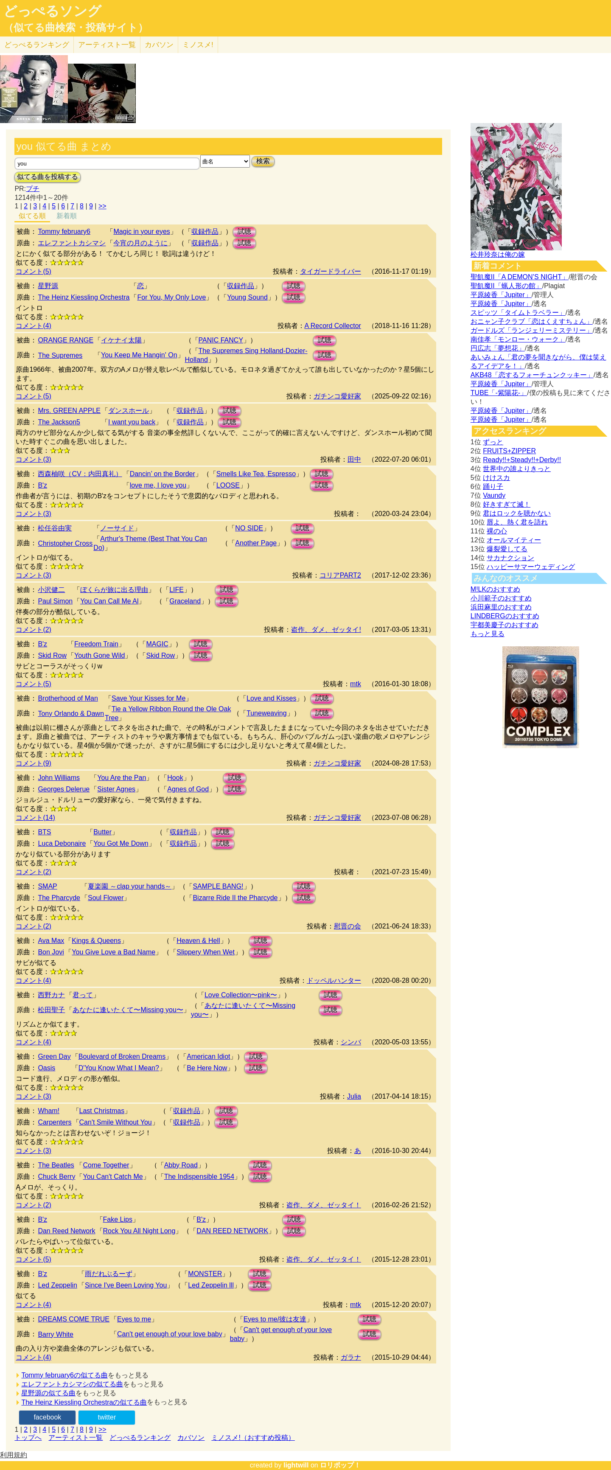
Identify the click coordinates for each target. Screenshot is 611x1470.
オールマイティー (514, 540)
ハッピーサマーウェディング (531, 566)
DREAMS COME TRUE (73, 1319)
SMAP (47, 886)
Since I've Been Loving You (126, 1285)
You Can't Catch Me (113, 1176)
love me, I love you (158, 485)
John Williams (59, 777)
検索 (263, 161)
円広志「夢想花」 (498, 348)
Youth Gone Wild (99, 655)
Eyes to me (134, 1319)
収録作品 (205, 231)
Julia (354, 1096)
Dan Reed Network (66, 1230)
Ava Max (51, 940)
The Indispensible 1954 (199, 1176)
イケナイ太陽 (121, 340)
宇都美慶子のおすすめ (504, 624)
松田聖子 (51, 1009)
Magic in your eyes (141, 231)
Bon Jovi (51, 952)
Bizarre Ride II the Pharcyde (235, 897)
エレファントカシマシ (72, 243)
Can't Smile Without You (115, 1122)
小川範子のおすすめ (501, 598)
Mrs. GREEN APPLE (69, 410)
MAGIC (157, 644)
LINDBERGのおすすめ (505, 616)
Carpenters (54, 1122)
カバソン (159, 45)
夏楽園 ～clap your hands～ (129, 886)
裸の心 (497, 531)
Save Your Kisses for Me (148, 698)
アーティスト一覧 (75, 1437)
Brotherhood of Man (68, 698)
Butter (102, 832)
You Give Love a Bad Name (113, 952)
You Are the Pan (121, 777)
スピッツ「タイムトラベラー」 (518, 312)
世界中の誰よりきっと (517, 468)
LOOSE (228, 485)
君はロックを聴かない (517, 513)
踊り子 (493, 486)
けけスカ (496, 477)
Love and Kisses (271, 698)
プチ (32, 188)
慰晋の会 (347, 926)
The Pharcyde (59, 897)
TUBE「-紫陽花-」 (499, 392)
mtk (355, 683)
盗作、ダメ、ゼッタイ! (326, 629)
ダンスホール (128, 410)
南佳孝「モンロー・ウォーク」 (518, 339)
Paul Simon (55, 601)
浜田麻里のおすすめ (501, 607)
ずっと (493, 442)
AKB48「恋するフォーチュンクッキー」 (532, 375)
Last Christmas (102, 1110)
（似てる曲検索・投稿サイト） (75, 27)
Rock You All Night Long (139, 1230)
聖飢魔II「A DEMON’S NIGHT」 (520, 277)
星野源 (48, 285)
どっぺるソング (52, 11)
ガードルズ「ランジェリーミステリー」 (532, 330)
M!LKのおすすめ (495, 589)
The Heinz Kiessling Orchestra (83, 297)
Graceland (185, 601)
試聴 (244, 231)
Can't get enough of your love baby (169, 1334)
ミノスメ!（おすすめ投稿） (252, 1437)
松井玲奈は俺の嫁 (498, 254)
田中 (354, 459)
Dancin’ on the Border (162, 473)
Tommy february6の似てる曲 (64, 1375)
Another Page (256, 543)
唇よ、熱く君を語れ (517, 522)
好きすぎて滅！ (506, 504)
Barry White (55, 1334)
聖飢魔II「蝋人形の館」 (506, 285)
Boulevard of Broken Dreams (121, 1056)
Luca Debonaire (62, 843)
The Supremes (60, 355)
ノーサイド (117, 528)
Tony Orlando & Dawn (71, 713)
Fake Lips (117, 1219)
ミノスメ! (197, 45)
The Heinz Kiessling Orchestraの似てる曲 (84, 1402)
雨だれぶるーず (108, 1273)
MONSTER (205, 1273)
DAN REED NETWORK (232, 1230)
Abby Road (181, 1165)
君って (83, 995)
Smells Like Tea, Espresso (256, 473)
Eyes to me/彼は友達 (275, 1319)
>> (102, 206)
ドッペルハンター (334, 980)
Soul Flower (105, 897)
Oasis (46, 1068)
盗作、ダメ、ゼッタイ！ (323, 1205)
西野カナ (51, 995)
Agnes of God (188, 789)
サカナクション (510, 557)
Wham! (48, 1110)
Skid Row (52, 655)
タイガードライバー (330, 271)
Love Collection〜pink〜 (241, 995)
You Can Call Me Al (109, 601)
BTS (44, 832)
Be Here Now (207, 1068)
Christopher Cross (65, 543)
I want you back (131, 422)
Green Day (54, 1056)
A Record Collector (333, 325)
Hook (175, 777)
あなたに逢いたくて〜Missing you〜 (128, 1009)
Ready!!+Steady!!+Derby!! (522, 459)
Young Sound (247, 297)
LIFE (176, 589)
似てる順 (32, 215)
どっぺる (36, 45)
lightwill (296, 1465)
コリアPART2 (340, 575)
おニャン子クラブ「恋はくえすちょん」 (532, 321)
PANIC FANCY (221, 340)
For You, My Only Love (171, 297)
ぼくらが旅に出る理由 (114, 589)
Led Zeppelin (57, 1285)
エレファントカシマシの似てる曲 (72, 1384)
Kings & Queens (96, 940)
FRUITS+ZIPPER (509, 450)
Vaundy (494, 495)
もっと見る (487, 633)
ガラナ (351, 1357)
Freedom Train (96, 644)
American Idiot (208, 1056)
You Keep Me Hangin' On (139, 355)
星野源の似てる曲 (48, 1393)
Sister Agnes (116, 789)
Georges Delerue (64, 789)
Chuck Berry (56, 1176)
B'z (42, 485)
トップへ (28, 1437)
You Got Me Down (120, 843)
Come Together (106, 1165)
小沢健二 (51, 589)
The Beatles (56, 1165)
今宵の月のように (140, 243)
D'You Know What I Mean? (118, 1068)
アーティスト (107, 45)
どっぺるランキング (140, 1437)
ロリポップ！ (340, 1465)
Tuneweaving (267, 713)
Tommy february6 (64, 231)
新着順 (66, 215)
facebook (47, 1417)
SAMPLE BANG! (218, 886)
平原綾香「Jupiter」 (501, 294)
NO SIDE (249, 528)
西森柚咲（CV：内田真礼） (80, 473)
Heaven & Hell (198, 940)
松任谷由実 (55, 528)
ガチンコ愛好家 (337, 396)
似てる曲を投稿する (47, 176)
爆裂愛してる (507, 549)
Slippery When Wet (206, 952)
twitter (107, 1417)
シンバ (351, 1042)
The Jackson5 (59, 422)
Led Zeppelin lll (211, 1285)
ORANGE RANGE (65, 340)
